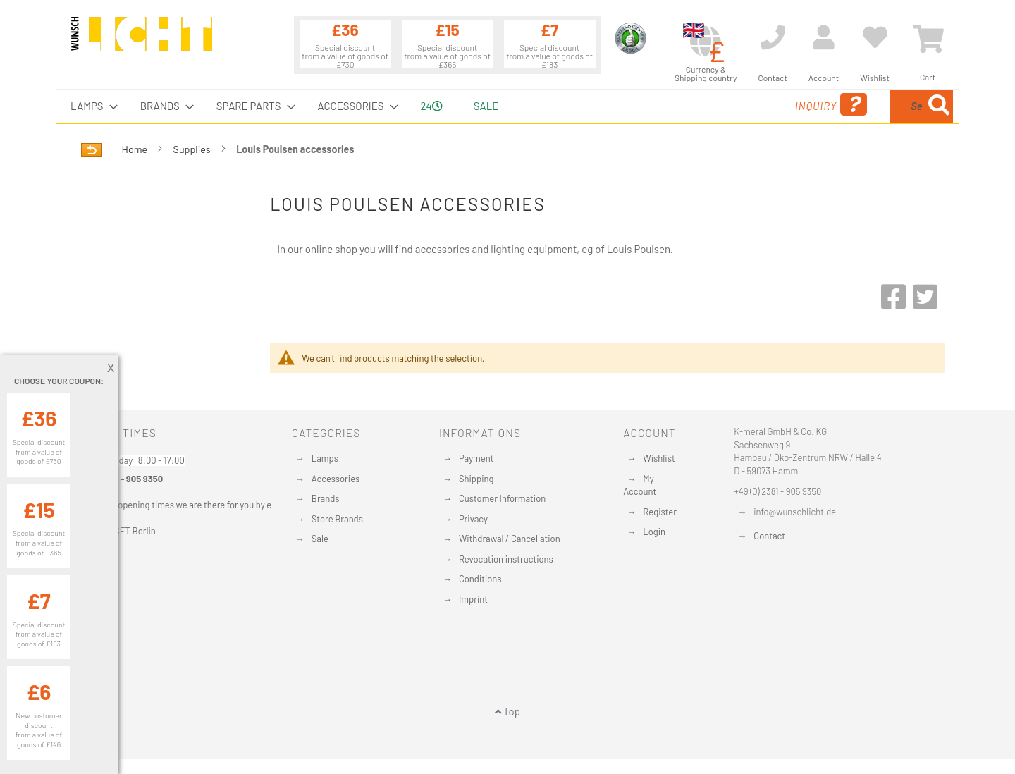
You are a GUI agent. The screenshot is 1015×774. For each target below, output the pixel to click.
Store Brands (337, 518)
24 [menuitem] (432, 105)
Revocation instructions (506, 559)
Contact (769, 535)
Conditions (480, 578)
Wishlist (659, 458)
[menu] (507, 106)
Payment (476, 458)
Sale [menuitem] (486, 105)
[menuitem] (90, 106)
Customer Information (502, 498)
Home (135, 149)
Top (507, 711)
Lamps (325, 458)
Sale (320, 538)
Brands (326, 498)
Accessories (335, 478)
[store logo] (141, 40)
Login (654, 531)
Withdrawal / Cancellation (509, 538)
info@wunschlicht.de (794, 511)
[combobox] (850, 106)
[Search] (939, 106)
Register (660, 511)
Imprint (473, 599)
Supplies (193, 149)
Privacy (473, 518)
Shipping (476, 478)
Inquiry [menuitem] (717, 104)
